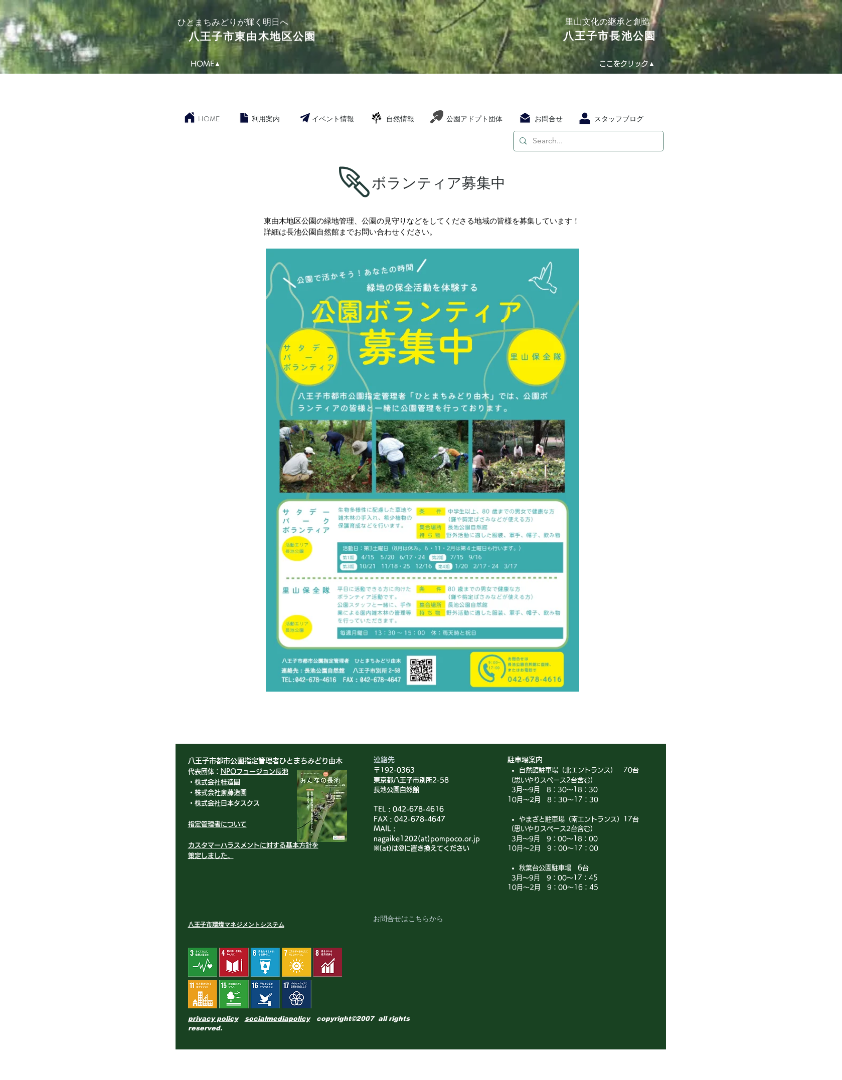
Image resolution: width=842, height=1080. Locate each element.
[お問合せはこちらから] (408, 919)
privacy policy (213, 1018)
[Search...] (587, 141)
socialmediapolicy (277, 1018)
